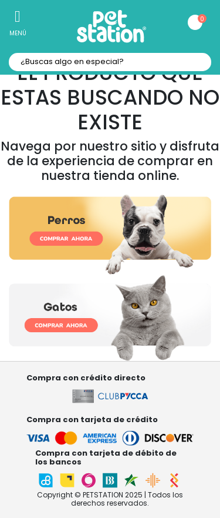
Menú (17, 33)
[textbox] (110, 62)
